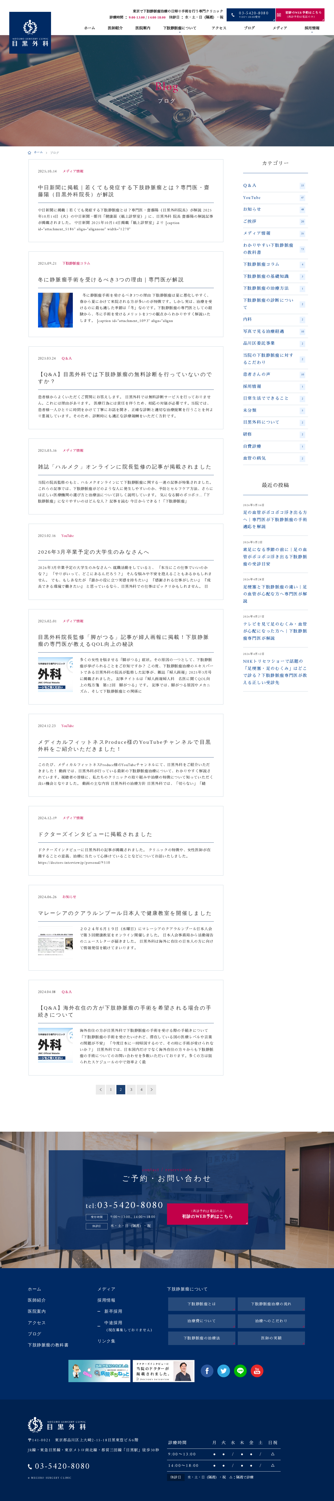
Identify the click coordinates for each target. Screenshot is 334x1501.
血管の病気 (274, 458)
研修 (274, 434)
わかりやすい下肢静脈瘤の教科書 (274, 249)
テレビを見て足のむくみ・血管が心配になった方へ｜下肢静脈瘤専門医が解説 (275, 631)
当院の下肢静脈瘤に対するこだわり (274, 359)
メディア (279, 28)
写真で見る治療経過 (274, 331)
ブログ (249, 28)
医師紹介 (115, 28)
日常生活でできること (274, 398)
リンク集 (106, 1341)
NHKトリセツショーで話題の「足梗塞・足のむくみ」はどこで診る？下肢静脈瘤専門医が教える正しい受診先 (275, 672)
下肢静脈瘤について (179, 28)
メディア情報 (274, 233)
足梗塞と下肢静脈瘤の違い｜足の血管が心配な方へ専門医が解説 (275, 594)
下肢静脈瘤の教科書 (48, 1345)
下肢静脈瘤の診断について (274, 304)
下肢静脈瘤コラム (274, 264)
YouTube (274, 198)
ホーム (89, 28)
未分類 (274, 410)
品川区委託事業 (274, 343)
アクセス (219, 28)
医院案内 (142, 28)
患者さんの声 (274, 374)
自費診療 (274, 446)
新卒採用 (113, 1311)
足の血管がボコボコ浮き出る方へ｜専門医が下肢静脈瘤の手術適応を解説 (275, 520)
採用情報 (312, 28)
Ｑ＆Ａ (274, 185)
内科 (274, 319)
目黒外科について (274, 422)
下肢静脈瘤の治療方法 (274, 288)
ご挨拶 (274, 221)
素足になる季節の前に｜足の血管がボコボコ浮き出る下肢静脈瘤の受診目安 (275, 557)
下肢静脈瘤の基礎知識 (274, 276)
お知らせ (274, 209)
